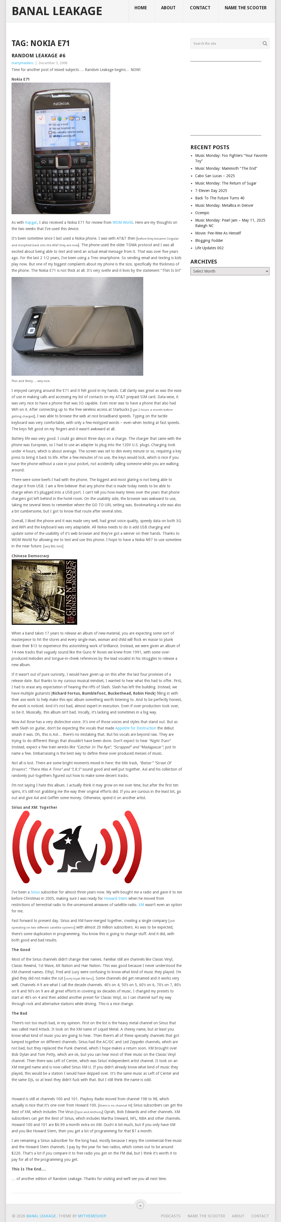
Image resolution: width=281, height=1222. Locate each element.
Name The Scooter (246, 7)
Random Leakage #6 (38, 55)
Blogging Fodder (209, 240)
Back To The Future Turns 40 (220, 198)
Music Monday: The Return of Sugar (226, 183)
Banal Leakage (57, 11)
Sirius (35, 892)
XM (141, 905)
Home (140, 7)
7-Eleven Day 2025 (211, 190)
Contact (200, 7)
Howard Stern (115, 898)
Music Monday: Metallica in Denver (224, 205)
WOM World (123, 222)
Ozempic (202, 213)
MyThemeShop (92, 1216)
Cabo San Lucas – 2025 (215, 176)
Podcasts (171, 1216)
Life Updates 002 (209, 248)
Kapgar (31, 222)
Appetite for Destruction (135, 728)
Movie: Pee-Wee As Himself (218, 233)
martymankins (22, 63)
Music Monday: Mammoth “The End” (226, 168)
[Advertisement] (229, 96)
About (168, 7)
